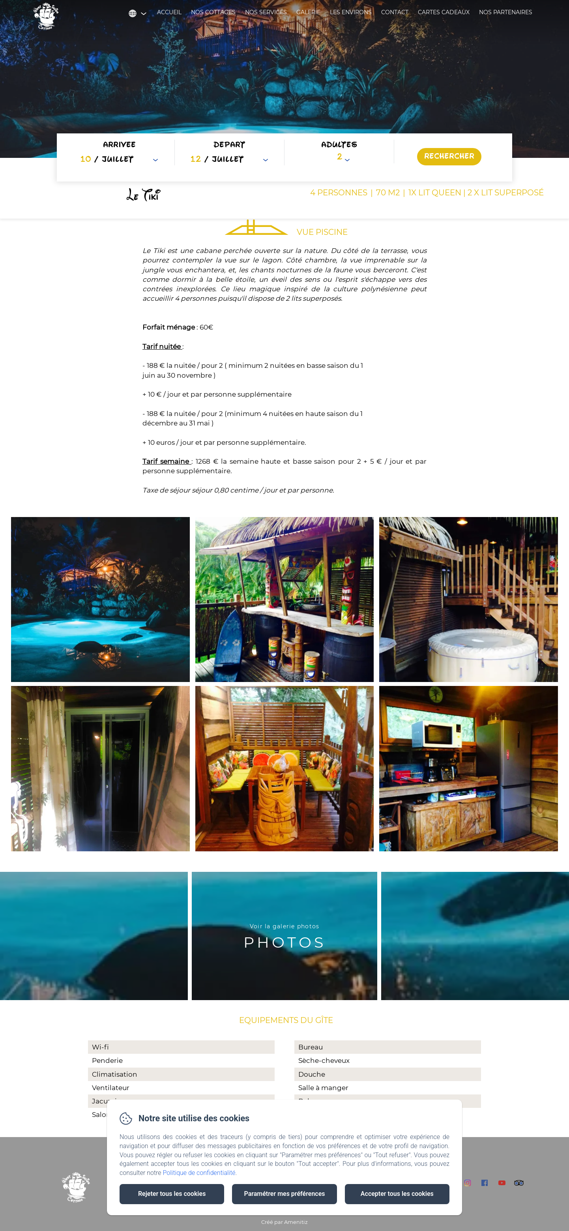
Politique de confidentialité (199, 1173)
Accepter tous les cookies (397, 1193)
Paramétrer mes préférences (284, 1193)
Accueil (169, 12)
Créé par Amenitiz (284, 1222)
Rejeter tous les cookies (172, 1193)
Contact (394, 12)
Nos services (266, 12)
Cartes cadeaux (444, 12)
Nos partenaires (505, 12)
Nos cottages (213, 12)
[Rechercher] (449, 156)
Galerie (308, 12)
